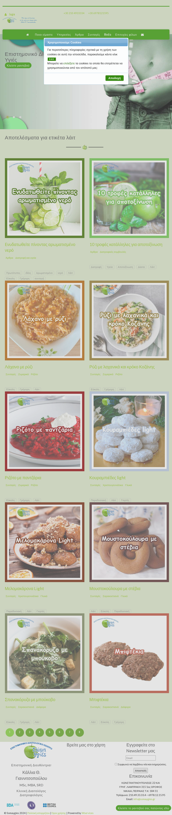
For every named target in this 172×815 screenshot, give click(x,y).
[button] (114, 78)
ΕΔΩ (51, 59)
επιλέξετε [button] (69, 63)
